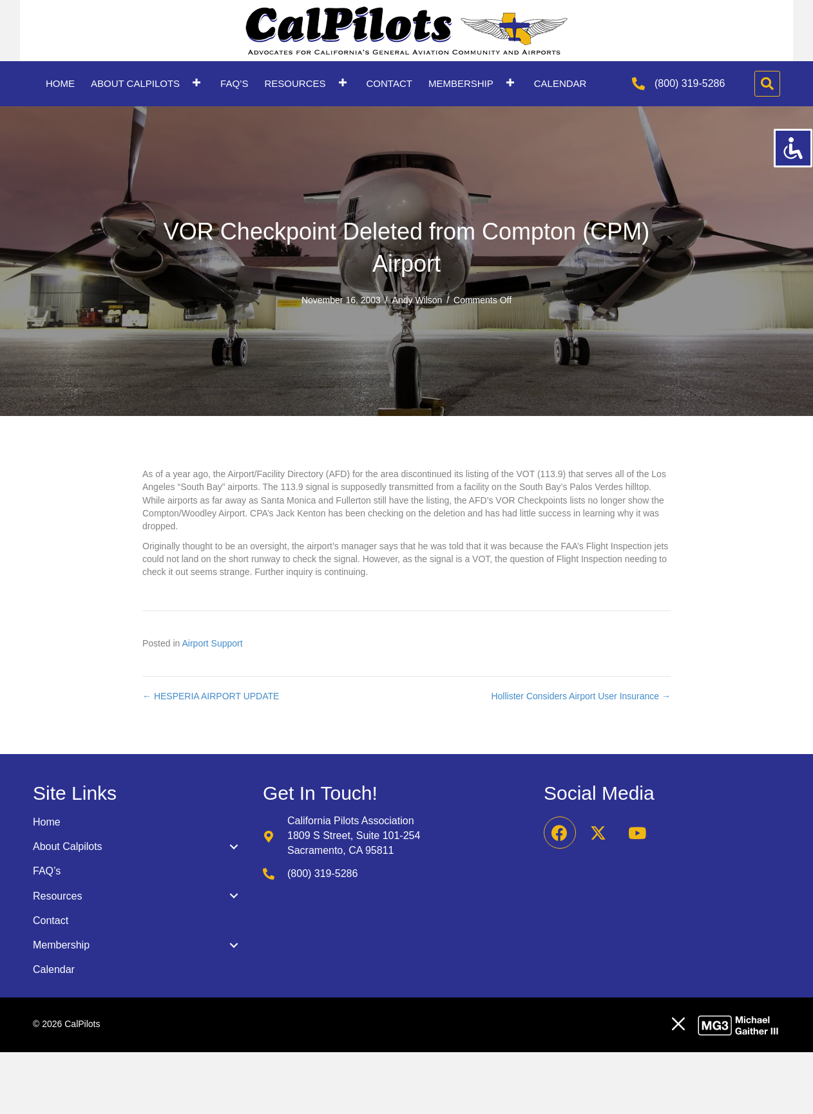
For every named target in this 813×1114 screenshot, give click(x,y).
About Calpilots (67, 846)
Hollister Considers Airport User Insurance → (581, 696)
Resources (57, 896)
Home (47, 822)
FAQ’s (47, 870)
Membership (61, 944)
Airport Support (212, 643)
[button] (196, 82)
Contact (50, 920)
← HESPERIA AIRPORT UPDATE (210, 696)
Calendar (54, 969)
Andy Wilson (417, 300)
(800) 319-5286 (690, 83)
